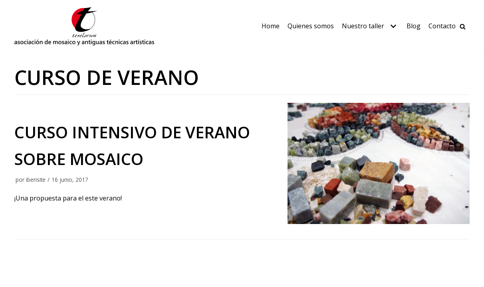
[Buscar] (463, 26)
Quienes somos (311, 26)
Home (271, 26)
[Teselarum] (84, 26)
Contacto (442, 26)
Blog (414, 26)
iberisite (36, 179)
